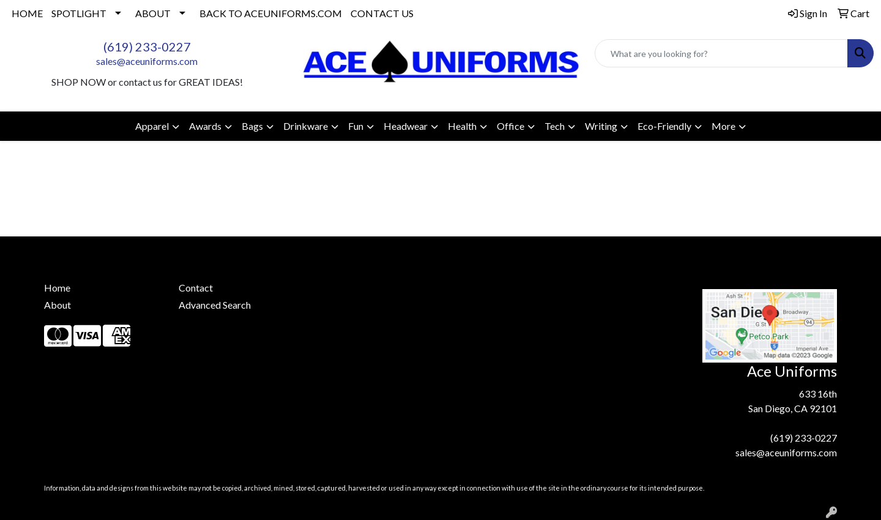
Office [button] (510, 126)
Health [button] (462, 126)
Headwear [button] (406, 126)
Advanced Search (215, 305)
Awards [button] (205, 126)
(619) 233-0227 (147, 46)
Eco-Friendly (664, 126)
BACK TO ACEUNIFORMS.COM (270, 13)
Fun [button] (355, 126)
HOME (27, 13)
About (57, 305)
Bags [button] (252, 126)
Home (57, 287)
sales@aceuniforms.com (147, 61)
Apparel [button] (152, 126)
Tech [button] (555, 126)
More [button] (723, 126)
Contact (196, 287)
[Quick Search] (721, 53)
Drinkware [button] (305, 126)
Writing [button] (601, 126)
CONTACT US (382, 13)
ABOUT (153, 13)
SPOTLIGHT (78, 13)
